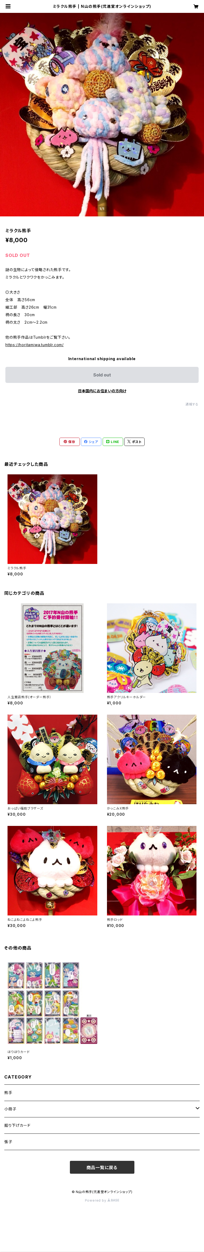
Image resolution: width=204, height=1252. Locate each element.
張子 (8, 1141)
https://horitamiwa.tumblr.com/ (34, 344)
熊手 (8, 1092)
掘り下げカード (17, 1125)
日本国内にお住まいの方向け (102, 391)
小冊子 (10, 1109)
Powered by (102, 1200)
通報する (192, 404)
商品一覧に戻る (102, 1167)
